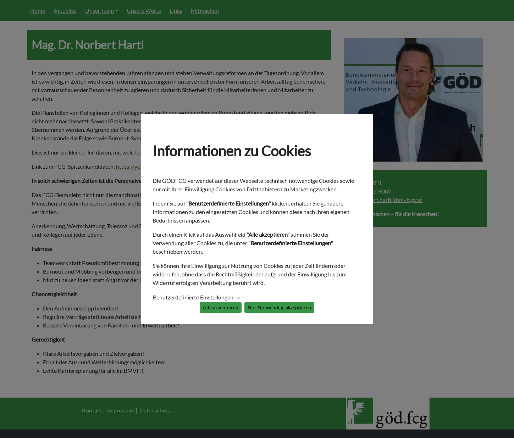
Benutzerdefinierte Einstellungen (193, 297)
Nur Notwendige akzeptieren (279, 307)
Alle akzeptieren (220, 307)
